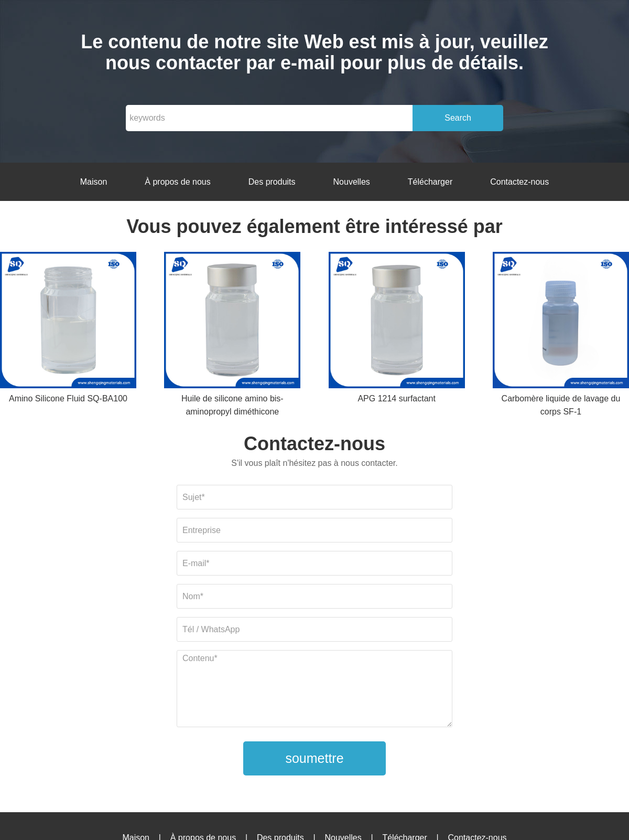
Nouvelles (351, 181)
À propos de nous (177, 181)
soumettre (314, 758)
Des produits (272, 181)
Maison (93, 181)
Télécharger (430, 181)
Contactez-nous (519, 181)
